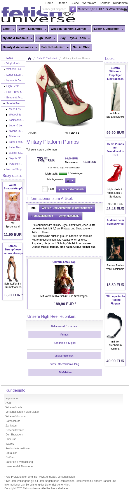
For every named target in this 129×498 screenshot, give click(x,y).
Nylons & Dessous (17, 38)
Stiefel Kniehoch (63, 355)
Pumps (64, 334)
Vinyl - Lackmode (32, 29)
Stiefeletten (64, 372)
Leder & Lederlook (108, 29)
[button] (73, 9)
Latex (8, 29)
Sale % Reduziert (54, 47)
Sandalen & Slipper (65, 342)
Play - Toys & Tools (74, 38)
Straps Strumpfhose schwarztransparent (16, 250)
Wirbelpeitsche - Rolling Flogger (115, 300)
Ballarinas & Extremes (64, 326)
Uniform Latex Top (63, 262)
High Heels (45, 38)
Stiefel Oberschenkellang (64, 364)
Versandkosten (72, 167)
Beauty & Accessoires (19, 47)
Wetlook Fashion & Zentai (69, 29)
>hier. (67, 484)
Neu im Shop (82, 47)
